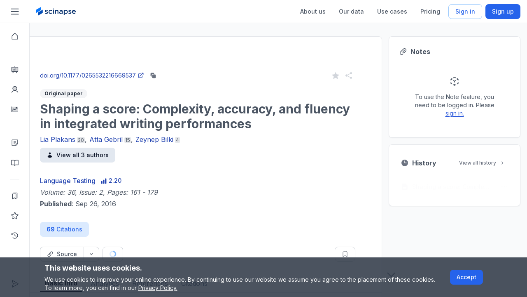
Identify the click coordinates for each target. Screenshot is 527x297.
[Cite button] (173, 254)
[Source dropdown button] (121, 254)
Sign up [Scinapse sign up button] (503, 11)
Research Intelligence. (175, 49)
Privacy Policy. (157, 287)
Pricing (430, 11)
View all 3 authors (107, 154)
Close (107, 67)
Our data (351, 11)
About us (313, 11)
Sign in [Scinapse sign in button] (465, 11)
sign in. (484, 113)
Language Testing (97, 181)
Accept (466, 276)
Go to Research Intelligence (175, 67)
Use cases (392, 11)
